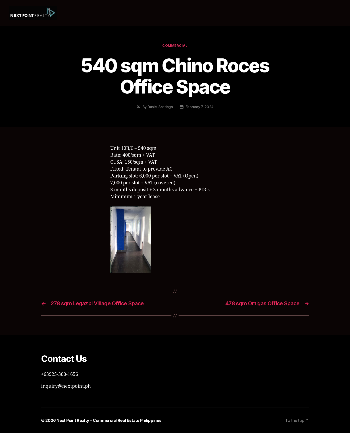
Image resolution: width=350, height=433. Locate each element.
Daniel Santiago (160, 107)
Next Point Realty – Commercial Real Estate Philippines (108, 420)
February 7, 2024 (200, 107)
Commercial (175, 46)
